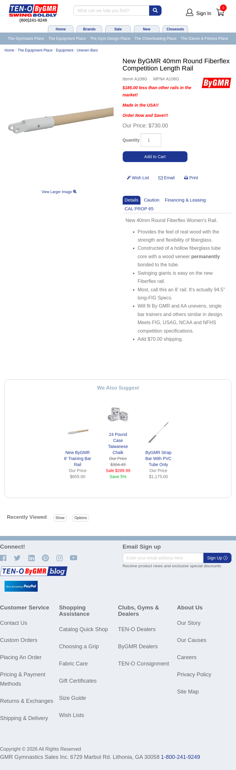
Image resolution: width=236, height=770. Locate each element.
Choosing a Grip (79, 646)
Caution (151, 199)
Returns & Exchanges (26, 701)
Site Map (188, 691)
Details (132, 199)
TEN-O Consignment (143, 663)
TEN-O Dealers (137, 629)
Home (61, 29)
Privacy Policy (194, 674)
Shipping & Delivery (24, 718)
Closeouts (175, 29)
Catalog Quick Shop (83, 629)
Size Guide (72, 698)
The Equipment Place (67, 38)
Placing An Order (21, 657)
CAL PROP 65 (139, 208)
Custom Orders (18, 640)
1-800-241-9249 (180, 757)
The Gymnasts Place (26, 38)
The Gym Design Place (110, 38)
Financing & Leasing (185, 199)
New (146, 29)
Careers (187, 657)
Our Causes (191, 640)
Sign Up (217, 558)
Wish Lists (71, 715)
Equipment (65, 50)
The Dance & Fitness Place (204, 38)
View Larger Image (59, 192)
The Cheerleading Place (155, 38)
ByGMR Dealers (138, 646)
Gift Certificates (78, 681)
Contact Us (13, 623)
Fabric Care (73, 663)
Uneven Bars (87, 50)
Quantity (131, 140)
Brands (89, 29)
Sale (118, 29)
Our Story (188, 623)
